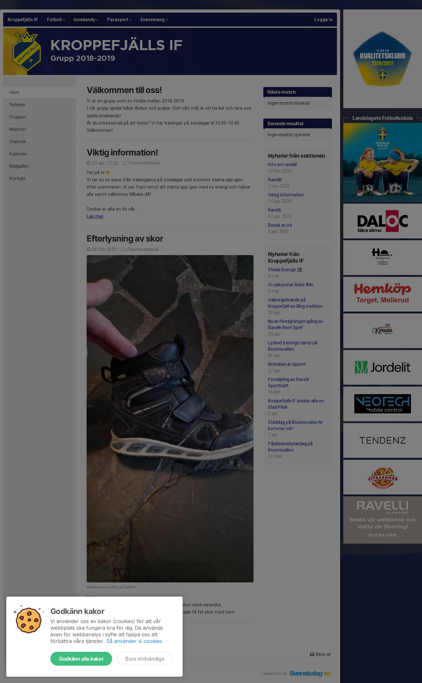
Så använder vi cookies (134, 641)
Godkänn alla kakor (81, 659)
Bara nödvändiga (144, 659)
